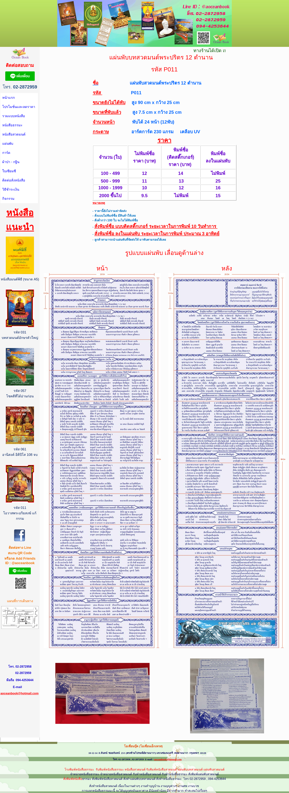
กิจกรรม (8, 199)
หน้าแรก (8, 98)
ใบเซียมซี (9, 171)
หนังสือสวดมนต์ (14, 134)
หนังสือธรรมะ (12, 125)
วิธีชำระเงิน (10, 189)
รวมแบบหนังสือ (13, 116)
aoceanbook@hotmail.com (19, 693)
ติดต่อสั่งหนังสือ (13, 180)
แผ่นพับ (7, 143)
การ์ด (6, 153)
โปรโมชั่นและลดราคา (18, 107)
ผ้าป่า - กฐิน (10, 162)
